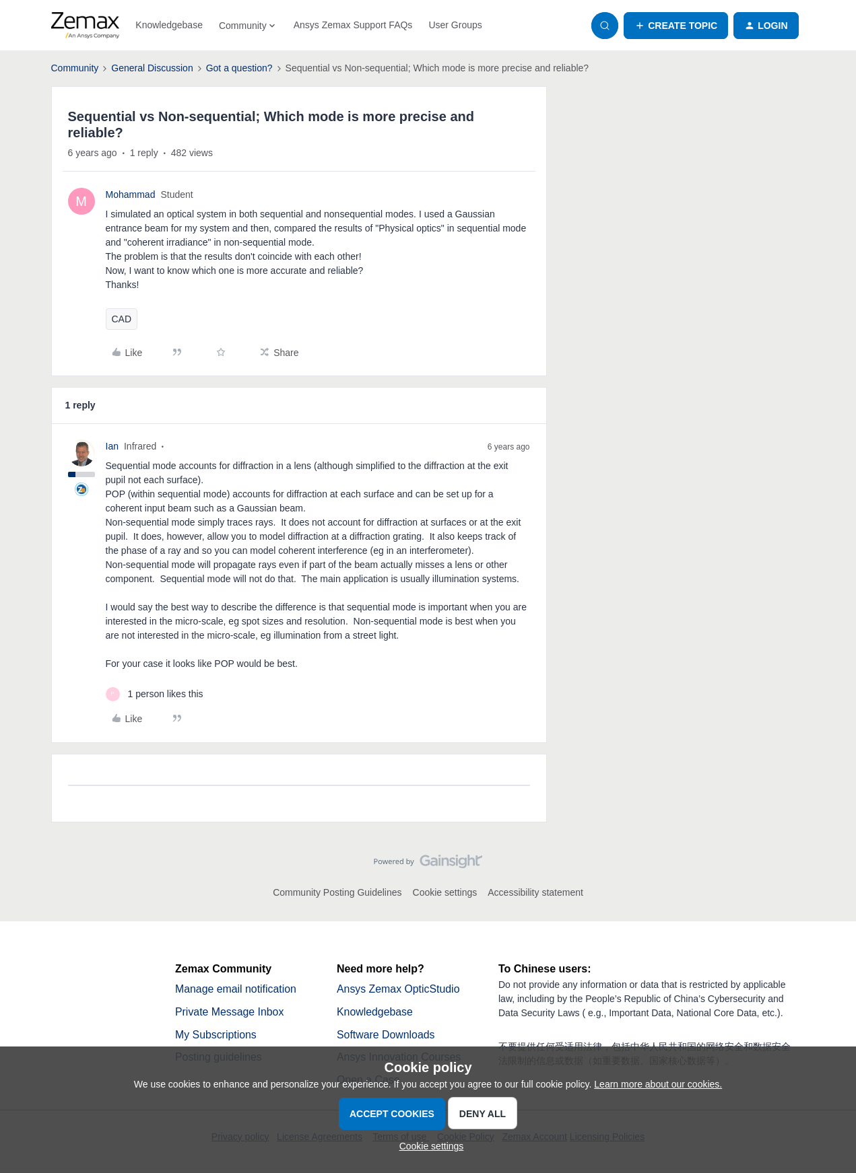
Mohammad (131, 194)
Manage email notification (236, 989)
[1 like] (154, 694)
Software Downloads (386, 1034)
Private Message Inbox (230, 1012)
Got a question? (239, 68)
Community (75, 68)
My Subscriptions (216, 1034)
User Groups (455, 25)
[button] (676, 25)
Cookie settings (445, 892)
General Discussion (152, 68)
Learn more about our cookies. (658, 1084)
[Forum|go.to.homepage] (85, 25)
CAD (122, 319)
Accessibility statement (535, 892)
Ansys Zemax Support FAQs (353, 25)
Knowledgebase (169, 25)
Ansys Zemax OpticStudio (399, 989)
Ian (112, 446)
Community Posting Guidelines (337, 892)
